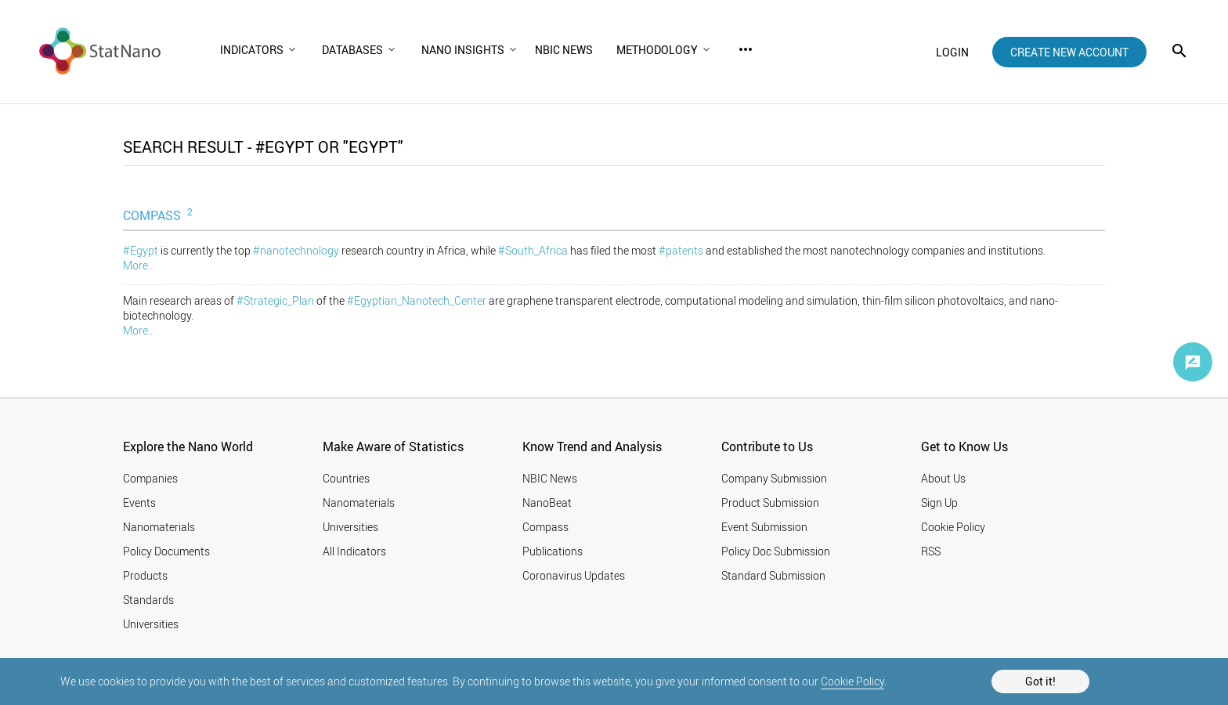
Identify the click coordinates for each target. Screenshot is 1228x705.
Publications (552, 551)
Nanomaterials (159, 526)
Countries (346, 478)
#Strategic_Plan (275, 300)
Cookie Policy (852, 681)
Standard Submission (773, 575)
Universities (151, 623)
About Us (943, 478)
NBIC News (549, 478)
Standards (148, 599)
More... (139, 265)
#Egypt (140, 250)
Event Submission (764, 526)
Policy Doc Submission (775, 551)
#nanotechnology (296, 250)
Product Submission (770, 502)
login (952, 52)
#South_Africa (533, 250)
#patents (681, 250)
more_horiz (745, 49)
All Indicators (354, 551)
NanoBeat (547, 502)
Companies (150, 478)
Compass (545, 526)
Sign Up (939, 502)
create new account (1069, 52)
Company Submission (774, 478)
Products (145, 575)
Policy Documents (166, 551)
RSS (931, 551)
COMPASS (159, 214)
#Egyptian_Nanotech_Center (416, 300)
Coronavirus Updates (573, 575)
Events (139, 502)
